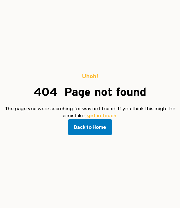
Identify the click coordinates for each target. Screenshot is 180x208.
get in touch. (102, 115)
